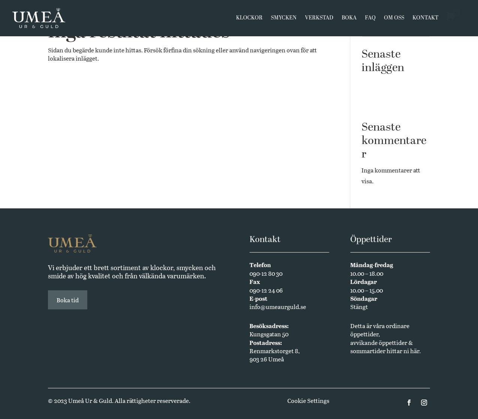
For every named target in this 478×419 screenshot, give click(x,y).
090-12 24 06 (266, 290)
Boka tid (68, 300)
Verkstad (319, 19)
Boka (349, 19)
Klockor (249, 19)
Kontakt (425, 19)
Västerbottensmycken (390, 82)
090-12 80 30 (265, 273)
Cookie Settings (308, 400)
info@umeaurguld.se (277, 306)
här (414, 350)
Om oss (394, 19)
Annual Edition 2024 (389, 105)
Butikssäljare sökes (387, 93)
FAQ (370, 19)
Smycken (284, 19)
